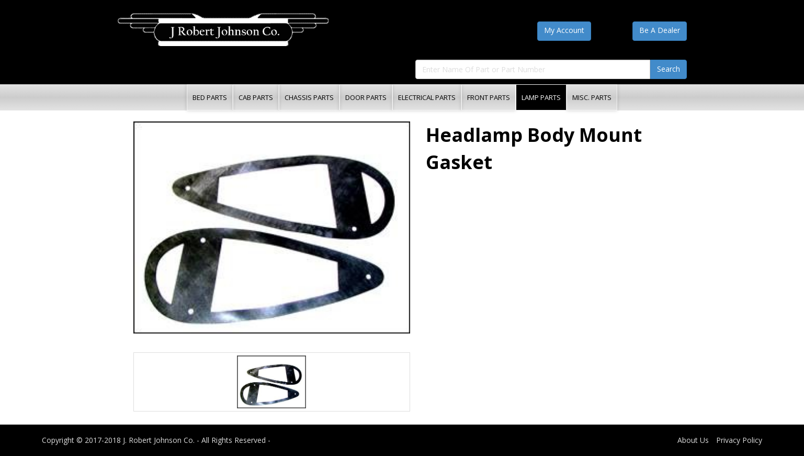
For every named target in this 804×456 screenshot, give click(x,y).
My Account (564, 30)
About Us (693, 440)
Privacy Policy (739, 440)
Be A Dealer (659, 30)
